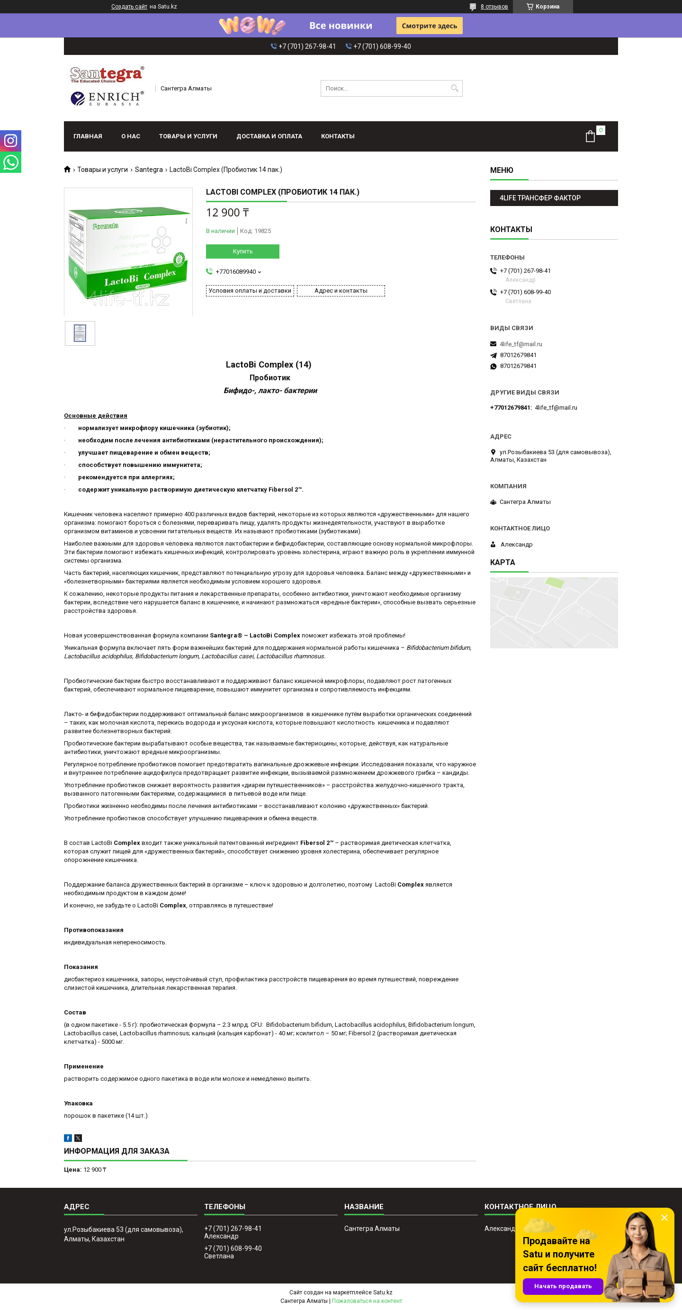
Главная (87, 136)
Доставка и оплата (269, 136)
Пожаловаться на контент (367, 1301)
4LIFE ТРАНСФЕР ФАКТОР (540, 198)
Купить (243, 251)
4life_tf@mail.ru (521, 344)
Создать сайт (129, 6)
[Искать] (454, 88)
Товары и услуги (188, 136)
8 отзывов (494, 6)
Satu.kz (383, 1292)
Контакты (338, 136)
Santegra (149, 169)
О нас (130, 136)
